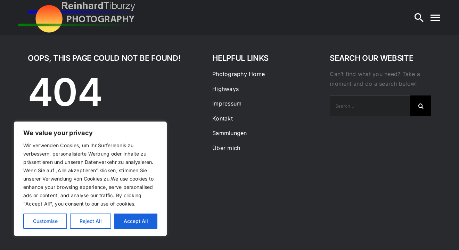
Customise (45, 221)
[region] (90, 179)
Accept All (136, 221)
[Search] (419, 18)
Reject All (91, 221)
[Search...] (370, 105)
